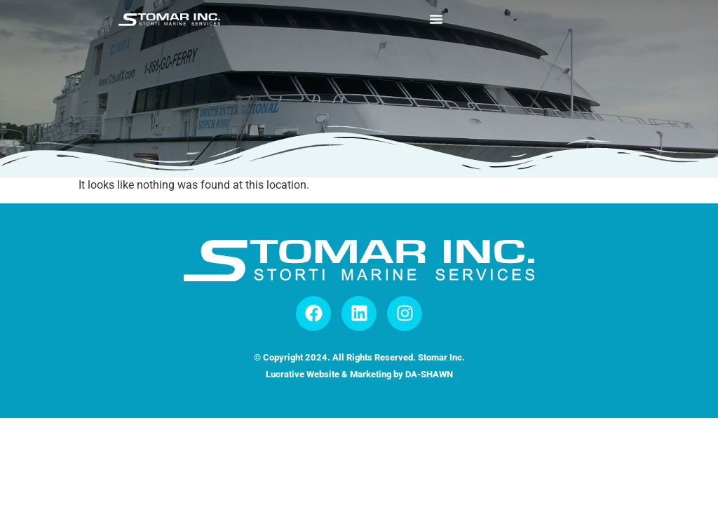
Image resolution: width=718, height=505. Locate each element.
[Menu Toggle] (436, 19)
